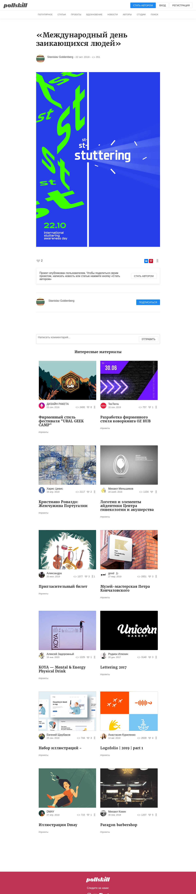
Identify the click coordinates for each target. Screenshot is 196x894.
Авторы (127, 14)
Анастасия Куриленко (122, 734)
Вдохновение (94, 14)
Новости (112, 14)
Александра (54, 573)
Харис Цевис (55, 488)
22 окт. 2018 (83, 57)
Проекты (76, 14)
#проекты (43, 432)
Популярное (45, 14)
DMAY (50, 811)
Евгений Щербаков (58, 734)
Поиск (154, 14)
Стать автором (143, 5)
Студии (141, 14)
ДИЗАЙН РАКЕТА (58, 404)
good (111, 573)
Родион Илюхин (118, 654)
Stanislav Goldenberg (60, 57)
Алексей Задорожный (60, 654)
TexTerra (113, 404)
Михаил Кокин (117, 811)
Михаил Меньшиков (120, 488)
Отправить (148, 339)
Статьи (62, 14)
